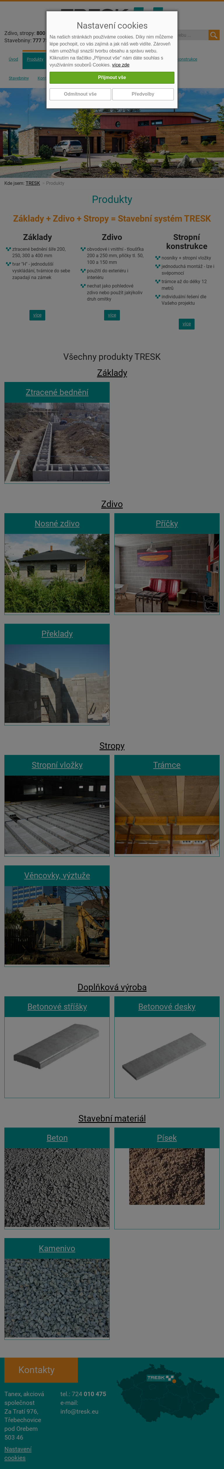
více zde (121, 64)
